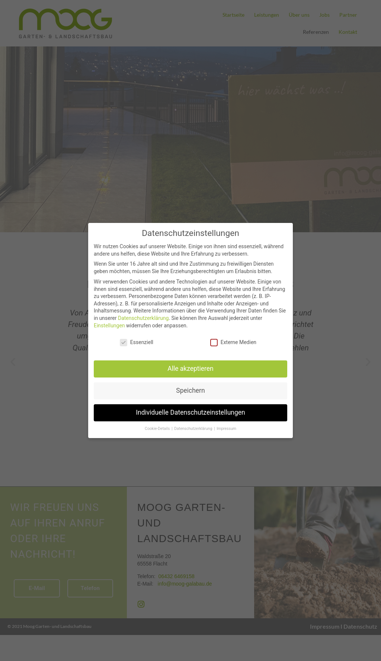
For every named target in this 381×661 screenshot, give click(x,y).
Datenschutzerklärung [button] (193, 428)
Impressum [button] (226, 428)
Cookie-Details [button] (158, 428)
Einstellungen (109, 325)
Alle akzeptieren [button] (190, 368)
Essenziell (136, 342)
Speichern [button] (190, 390)
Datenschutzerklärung (143, 318)
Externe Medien (233, 342)
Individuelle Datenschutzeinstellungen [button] (190, 412)
